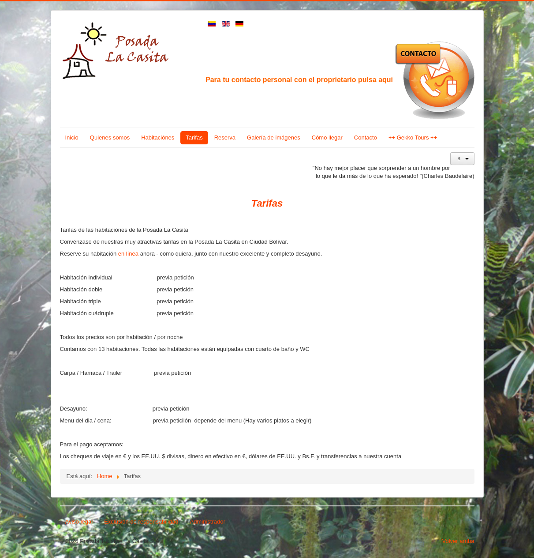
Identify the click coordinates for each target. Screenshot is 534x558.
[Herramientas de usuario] (462, 158)
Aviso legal (79, 521)
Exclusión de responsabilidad (141, 521)
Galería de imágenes (273, 137)
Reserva (224, 137)
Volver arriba (458, 541)
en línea (128, 253)
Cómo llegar (327, 137)
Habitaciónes (157, 137)
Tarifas (194, 137)
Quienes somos (110, 137)
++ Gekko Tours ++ (412, 137)
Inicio (71, 137)
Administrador (207, 521)
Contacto (365, 137)
